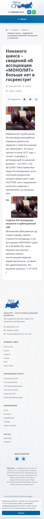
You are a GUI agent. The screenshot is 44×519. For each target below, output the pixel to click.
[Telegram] (23, 459)
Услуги (6, 350)
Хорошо (21, 513)
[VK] (17, 459)
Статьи (6, 358)
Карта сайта (8, 366)
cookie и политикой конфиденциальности (17, 504)
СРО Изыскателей (11, 390)
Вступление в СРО (11, 378)
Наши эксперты (10, 425)
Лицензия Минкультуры (13, 397)
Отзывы (7, 421)
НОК (5, 362)
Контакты (7, 414)
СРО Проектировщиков (13, 386)
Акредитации (9, 418)
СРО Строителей (10, 382)
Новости (7, 354)
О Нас (6, 410)
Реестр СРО (8, 347)
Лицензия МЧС (10, 394)
